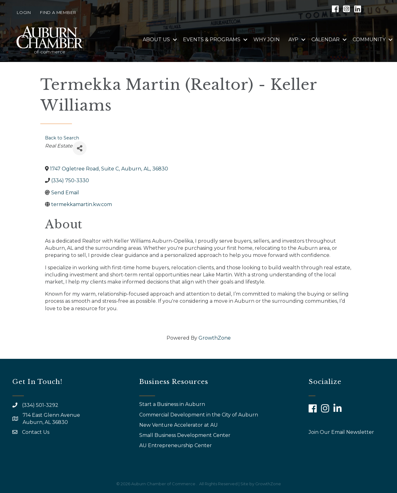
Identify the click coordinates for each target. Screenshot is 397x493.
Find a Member (58, 12)
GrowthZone (214, 338)
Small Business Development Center (185, 435)
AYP (293, 39)
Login (24, 12)
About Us (156, 39)
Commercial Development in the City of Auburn (199, 415)
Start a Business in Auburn (172, 404)
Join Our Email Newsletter (341, 432)
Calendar (325, 39)
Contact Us (35, 432)
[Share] (80, 148)
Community (369, 39)
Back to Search (62, 138)
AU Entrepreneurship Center (176, 445)
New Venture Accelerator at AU (179, 425)
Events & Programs (211, 39)
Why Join (266, 39)
